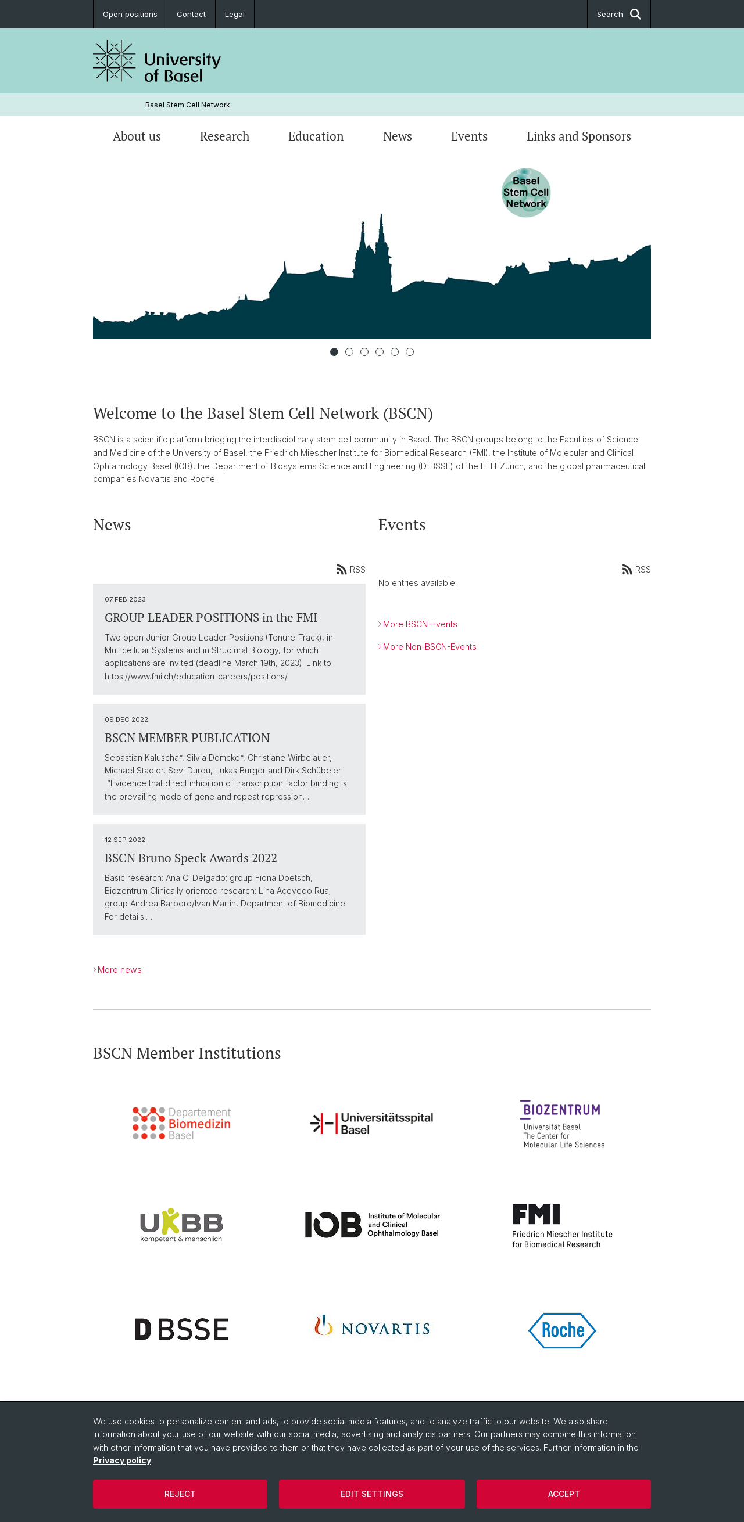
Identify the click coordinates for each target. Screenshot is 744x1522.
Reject (180, 1494)
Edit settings (372, 1494)
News (397, 136)
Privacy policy (122, 1460)
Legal (235, 14)
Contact (191, 14)
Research (224, 136)
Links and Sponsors (579, 136)
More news (120, 969)
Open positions (130, 14)
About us (137, 136)
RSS (351, 569)
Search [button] (619, 14)
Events (469, 136)
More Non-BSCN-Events (430, 647)
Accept (564, 1494)
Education (316, 136)
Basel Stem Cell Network (187, 104)
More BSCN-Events (420, 624)
